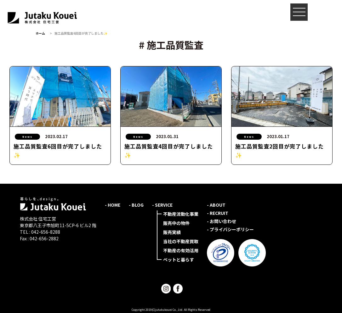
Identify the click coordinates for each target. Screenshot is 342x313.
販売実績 (172, 232)
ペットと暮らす (178, 259)
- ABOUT (216, 205)
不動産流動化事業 (180, 214)
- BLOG (136, 205)
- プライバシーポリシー (230, 229)
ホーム (40, 33)
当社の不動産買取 (180, 241)
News (27, 136)
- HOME (112, 205)
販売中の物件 (176, 223)
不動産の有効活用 (180, 250)
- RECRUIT (217, 213)
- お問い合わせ (221, 221)
